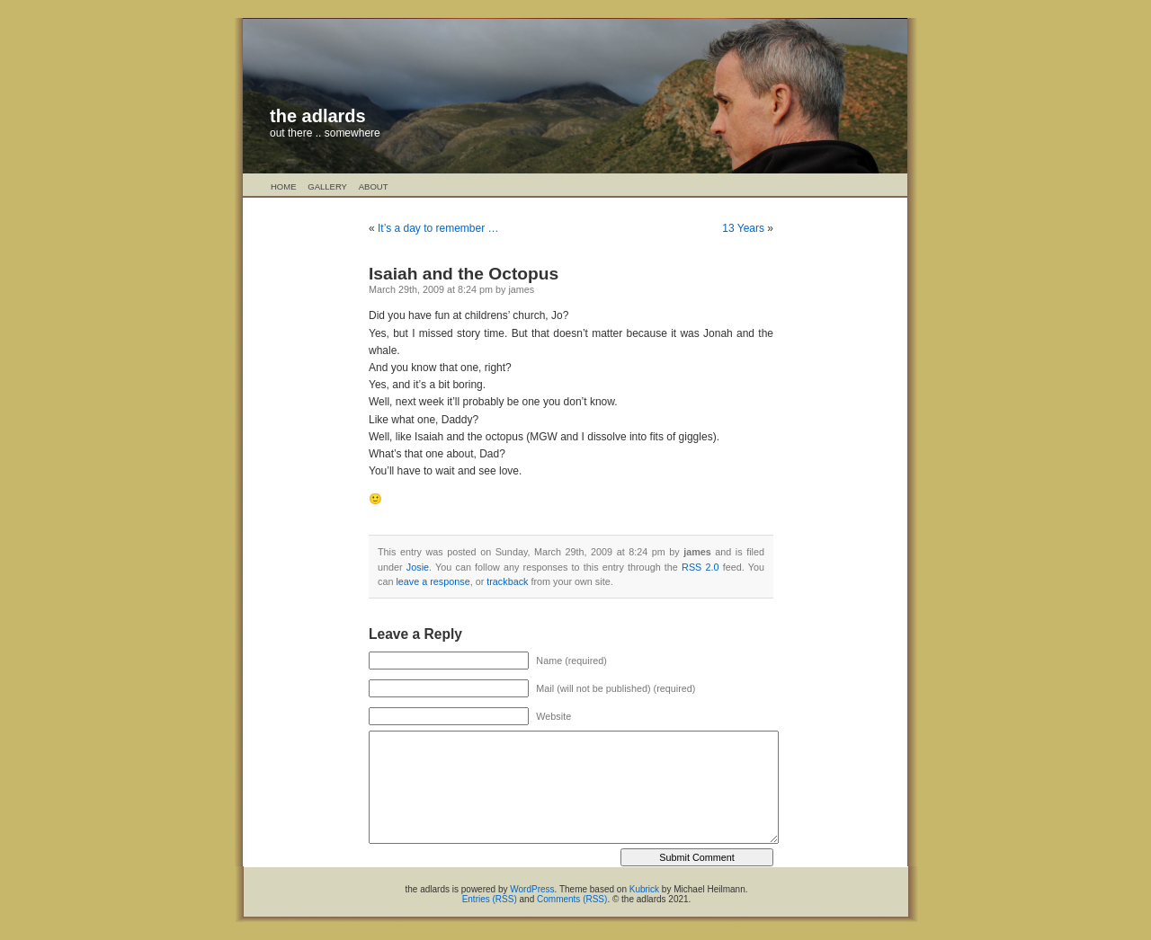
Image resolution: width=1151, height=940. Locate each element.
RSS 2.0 (700, 567)
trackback (507, 581)
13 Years (743, 228)
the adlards (318, 116)
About (373, 186)
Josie (417, 567)
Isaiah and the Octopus (463, 273)
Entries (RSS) (489, 899)
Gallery (327, 186)
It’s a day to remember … (438, 228)
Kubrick (644, 889)
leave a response (432, 581)
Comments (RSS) (572, 899)
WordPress (532, 889)
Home (284, 186)
